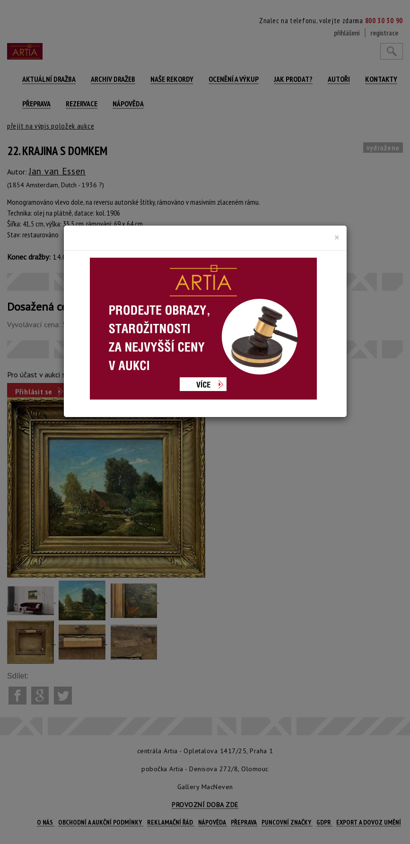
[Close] (337, 237)
